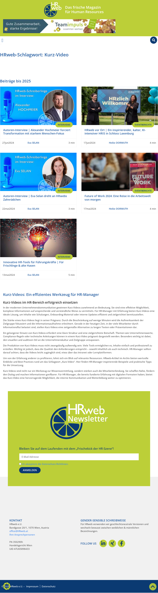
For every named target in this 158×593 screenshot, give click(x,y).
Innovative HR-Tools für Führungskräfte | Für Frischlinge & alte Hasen (33, 264)
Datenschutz (48, 586)
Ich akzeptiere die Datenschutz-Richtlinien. (45, 464)
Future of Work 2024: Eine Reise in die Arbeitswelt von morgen (118, 197)
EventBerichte (143, 124)
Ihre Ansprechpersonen (22, 534)
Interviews (64, 124)
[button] (7, 586)
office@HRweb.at (18, 531)
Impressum (32, 586)
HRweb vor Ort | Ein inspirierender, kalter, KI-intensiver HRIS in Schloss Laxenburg (115, 131)
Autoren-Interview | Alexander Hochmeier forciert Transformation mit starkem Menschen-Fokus (36, 131)
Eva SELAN (33, 142)
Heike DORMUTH (118, 142)
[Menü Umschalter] (2, 40)
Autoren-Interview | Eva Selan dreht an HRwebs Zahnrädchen (35, 197)
